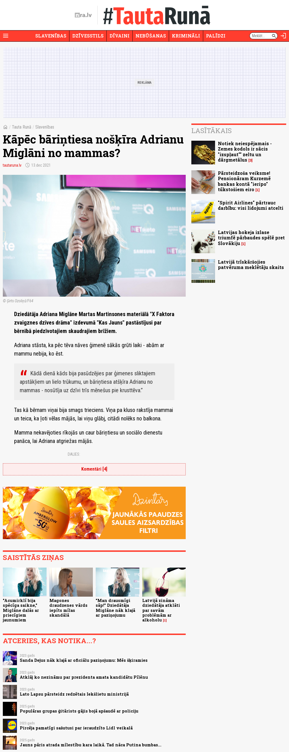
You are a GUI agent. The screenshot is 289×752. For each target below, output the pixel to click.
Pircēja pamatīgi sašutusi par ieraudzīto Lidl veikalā (76, 728)
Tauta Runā (21, 127)
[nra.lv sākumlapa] (83, 15)
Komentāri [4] (94, 469)
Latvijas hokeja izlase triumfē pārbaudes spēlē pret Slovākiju (251, 237)
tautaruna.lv (12, 165)
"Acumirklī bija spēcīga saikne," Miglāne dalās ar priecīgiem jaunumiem (21, 610)
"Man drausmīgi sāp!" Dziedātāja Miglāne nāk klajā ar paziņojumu (115, 608)
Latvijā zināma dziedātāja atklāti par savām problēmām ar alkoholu (161, 610)
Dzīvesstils (88, 36)
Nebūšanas (150, 36)
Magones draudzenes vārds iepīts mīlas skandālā (68, 608)
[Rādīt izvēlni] (5, 35)
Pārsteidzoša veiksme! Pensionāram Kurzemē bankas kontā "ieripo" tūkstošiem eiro (244, 181)
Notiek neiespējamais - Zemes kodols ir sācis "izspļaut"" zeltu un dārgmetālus (245, 151)
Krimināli (186, 36)
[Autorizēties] (283, 35)
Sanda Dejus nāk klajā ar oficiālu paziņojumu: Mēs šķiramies (84, 660)
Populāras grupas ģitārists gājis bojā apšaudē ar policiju (79, 711)
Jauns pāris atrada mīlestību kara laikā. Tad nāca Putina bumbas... (90, 744)
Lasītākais (211, 130)
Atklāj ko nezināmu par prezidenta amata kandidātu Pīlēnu (84, 677)
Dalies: (74, 454)
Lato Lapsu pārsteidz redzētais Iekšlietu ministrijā (74, 694)
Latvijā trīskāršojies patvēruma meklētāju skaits (251, 264)
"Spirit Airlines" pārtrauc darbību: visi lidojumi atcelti (250, 205)
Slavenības (50, 36)
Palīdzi (215, 36)
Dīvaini (120, 36)
